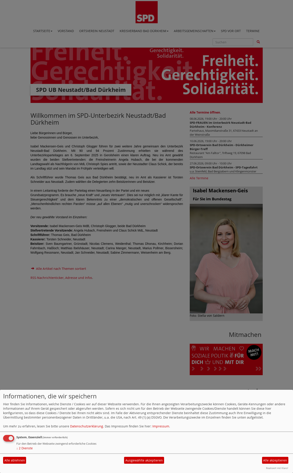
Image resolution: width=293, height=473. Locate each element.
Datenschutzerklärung (86, 426)
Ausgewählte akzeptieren (144, 460)
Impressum (160, 426)
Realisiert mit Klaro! (277, 468)
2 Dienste (24, 448)
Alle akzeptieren (275, 460)
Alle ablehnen (14, 460)
